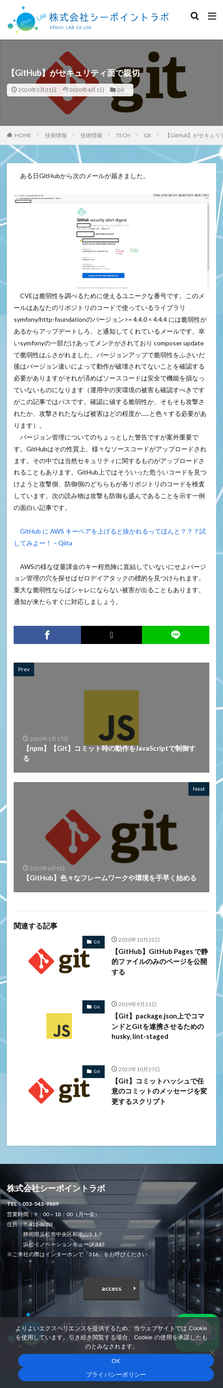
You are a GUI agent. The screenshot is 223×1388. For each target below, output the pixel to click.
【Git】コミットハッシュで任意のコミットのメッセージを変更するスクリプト (159, 1091)
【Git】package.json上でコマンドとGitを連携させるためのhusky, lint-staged (158, 1026)
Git (120, 89)
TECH (123, 135)
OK (116, 1361)
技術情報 (56, 135)
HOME (23, 135)
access (111, 1288)
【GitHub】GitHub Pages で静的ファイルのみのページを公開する (160, 961)
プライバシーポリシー (116, 1374)
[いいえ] (211, 1352)
